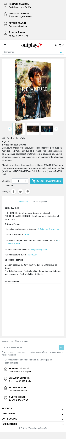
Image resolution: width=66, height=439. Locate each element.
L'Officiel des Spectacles (48, 229)
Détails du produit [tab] (40, 201)
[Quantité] (19, 181)
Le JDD (27, 234)
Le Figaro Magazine (38, 249)
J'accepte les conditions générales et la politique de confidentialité (28, 361)
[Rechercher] (33, 52)
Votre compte (9, 419)
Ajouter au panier (46, 181)
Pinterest (27, 191)
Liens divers (8, 413)
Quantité (6, 181)
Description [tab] (23, 201)
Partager (13, 191)
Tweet (20, 191)
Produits (7, 408)
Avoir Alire (32, 255)
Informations (9, 424)
